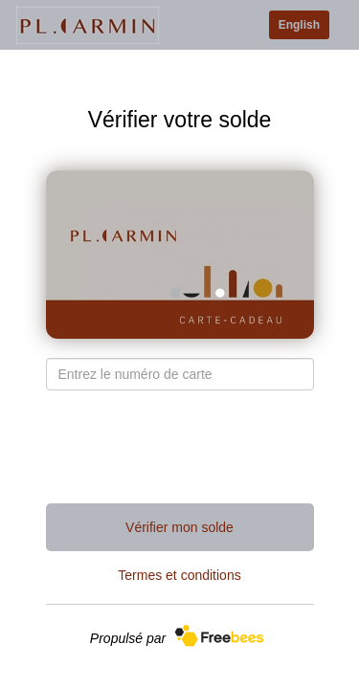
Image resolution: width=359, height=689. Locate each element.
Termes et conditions (179, 575)
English (299, 25)
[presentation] (179, 447)
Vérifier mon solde (179, 527)
